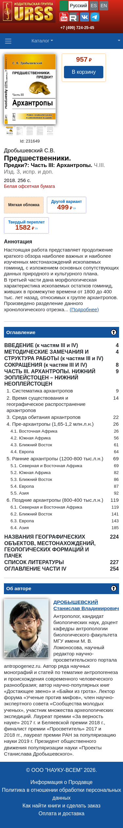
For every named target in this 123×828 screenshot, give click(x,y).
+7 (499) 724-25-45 (77, 27)
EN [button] (104, 5)
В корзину (84, 72)
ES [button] (94, 5)
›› (66, 205)
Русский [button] (78, 5)
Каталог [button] (40, 40)
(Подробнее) (84, 309)
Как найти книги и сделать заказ (62, 805)
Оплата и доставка (62, 813)
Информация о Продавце (61, 782)
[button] (64, 17)
